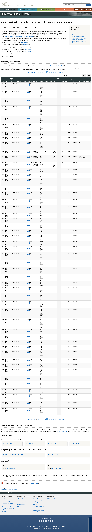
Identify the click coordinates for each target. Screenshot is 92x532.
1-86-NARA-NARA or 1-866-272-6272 (46, 530)
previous (33, 72)
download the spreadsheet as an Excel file (51, 65)
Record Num (7, 80)
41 (43, 72)
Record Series (70, 80)
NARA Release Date (12, 80)
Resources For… (21, 496)
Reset (89, 75)
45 (51, 72)
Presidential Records (6, 505)
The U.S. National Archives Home (19, 4)
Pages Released (88, 80)
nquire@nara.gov (11, 468)
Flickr (53, 521)
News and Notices (51, 498)
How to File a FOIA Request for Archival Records (38, 511)
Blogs (50, 521)
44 (49, 72)
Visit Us (64, 9)
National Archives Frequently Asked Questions (38, 500)
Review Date (74, 80)
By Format (4, 500)
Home (3, 16)
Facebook (39, 521)
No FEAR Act (58, 526)
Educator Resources (46, 9)
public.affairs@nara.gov (57, 468)
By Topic (4, 498)
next (60, 72)
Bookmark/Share (80, 2)
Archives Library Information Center (8, 509)
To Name (46, 80)
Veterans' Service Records (27, 9)
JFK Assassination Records (21, 16)
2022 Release (52, 443)
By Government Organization (8, 501)
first (29, 72)
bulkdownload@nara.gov (62, 431)
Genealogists (20, 498)
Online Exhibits (5, 511)
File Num (41, 80)
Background (75, 34)
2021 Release (75, 443)
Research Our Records (9, 9)
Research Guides (37, 496)
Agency (24, 81)
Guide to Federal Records (37, 502)
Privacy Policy (40, 526)
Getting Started (35, 498)
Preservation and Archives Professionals (22, 502)
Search (88, 4)
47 (55, 72)
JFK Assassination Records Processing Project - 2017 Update (18, 36)
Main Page (74, 33)
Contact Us (88, 2)
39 (38, 72)
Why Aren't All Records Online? (37, 508)
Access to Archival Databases (8, 506)
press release (24, 42)
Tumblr (46, 521)
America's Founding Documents (82, 9)
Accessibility (34, 526)
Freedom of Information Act (50, 526)
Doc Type (35, 81)
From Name (50, 80)
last (63, 72)
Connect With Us (46, 519)
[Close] (90, 519)
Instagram (44, 521)
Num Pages (58, 80)
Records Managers (21, 504)
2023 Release (30, 443)
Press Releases (53, 454)
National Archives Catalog (7, 503)
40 (41, 72)
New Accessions (50, 500)
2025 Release (7, 443)
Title (54, 81)
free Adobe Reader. (17, 482)
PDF (28, 85)
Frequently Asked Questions (13, 454)
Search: (65, 75)
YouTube (48, 521)
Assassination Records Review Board (79, 42)
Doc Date (29, 81)
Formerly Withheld (18, 80)
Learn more (79, 529)
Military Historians (21, 500)
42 (45, 72)
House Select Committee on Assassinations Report (79, 39)
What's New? (50, 496)
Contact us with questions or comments (9, 489)
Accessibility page (34, 483)
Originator (64, 81)
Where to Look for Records (38, 506)
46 (53, 72)
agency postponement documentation (31, 439)
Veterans (19, 506)
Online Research (7, 496)
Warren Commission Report (78, 36)
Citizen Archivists (71, 2)
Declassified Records (36, 504)
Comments (82, 81)
